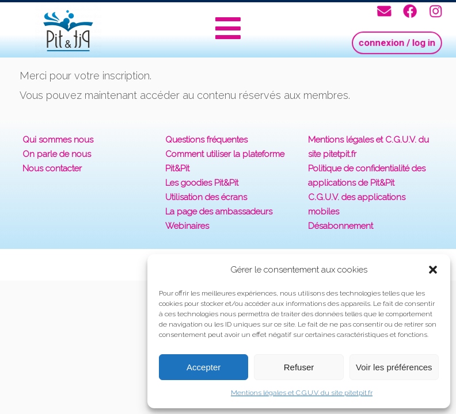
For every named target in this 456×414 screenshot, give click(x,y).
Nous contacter (52, 168)
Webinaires (187, 226)
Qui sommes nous (57, 140)
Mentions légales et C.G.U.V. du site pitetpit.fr (302, 393)
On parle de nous (56, 154)
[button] (433, 269)
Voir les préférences (394, 367)
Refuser (299, 367)
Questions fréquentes (206, 140)
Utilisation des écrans (206, 197)
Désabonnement (340, 226)
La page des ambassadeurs (218, 211)
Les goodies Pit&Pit (201, 183)
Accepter (204, 367)
